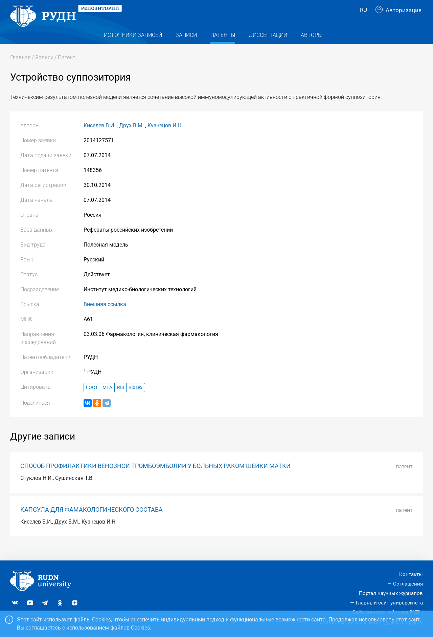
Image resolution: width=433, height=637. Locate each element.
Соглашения (408, 584)
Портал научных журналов (391, 593)
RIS (120, 398)
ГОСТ (92, 398)
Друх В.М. (131, 136)
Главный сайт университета (389, 603)
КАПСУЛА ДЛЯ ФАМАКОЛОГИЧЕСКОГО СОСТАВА (91, 520)
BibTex (135, 398)
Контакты (411, 574)
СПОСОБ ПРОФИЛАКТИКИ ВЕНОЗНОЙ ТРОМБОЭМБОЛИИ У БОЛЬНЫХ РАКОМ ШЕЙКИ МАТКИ (155, 476)
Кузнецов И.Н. (165, 136)
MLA (107, 398)
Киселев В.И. (99, 136)
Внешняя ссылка (105, 315)
